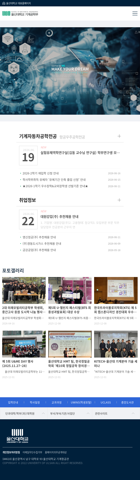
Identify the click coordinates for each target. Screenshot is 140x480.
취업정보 (27, 200)
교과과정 (57, 402)
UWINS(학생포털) (81, 402)
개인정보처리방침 (11, 452)
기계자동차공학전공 (38, 136)
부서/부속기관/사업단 (62, 413)
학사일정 (35, 402)
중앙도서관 (127, 402)
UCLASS (106, 402)
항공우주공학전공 (72, 136)
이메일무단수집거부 (32, 452)
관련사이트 (101, 413)
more (119, 136)
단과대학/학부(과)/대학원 (19, 413)
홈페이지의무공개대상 (56, 452)
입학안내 (13, 402)
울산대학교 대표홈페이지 (18, 3)
